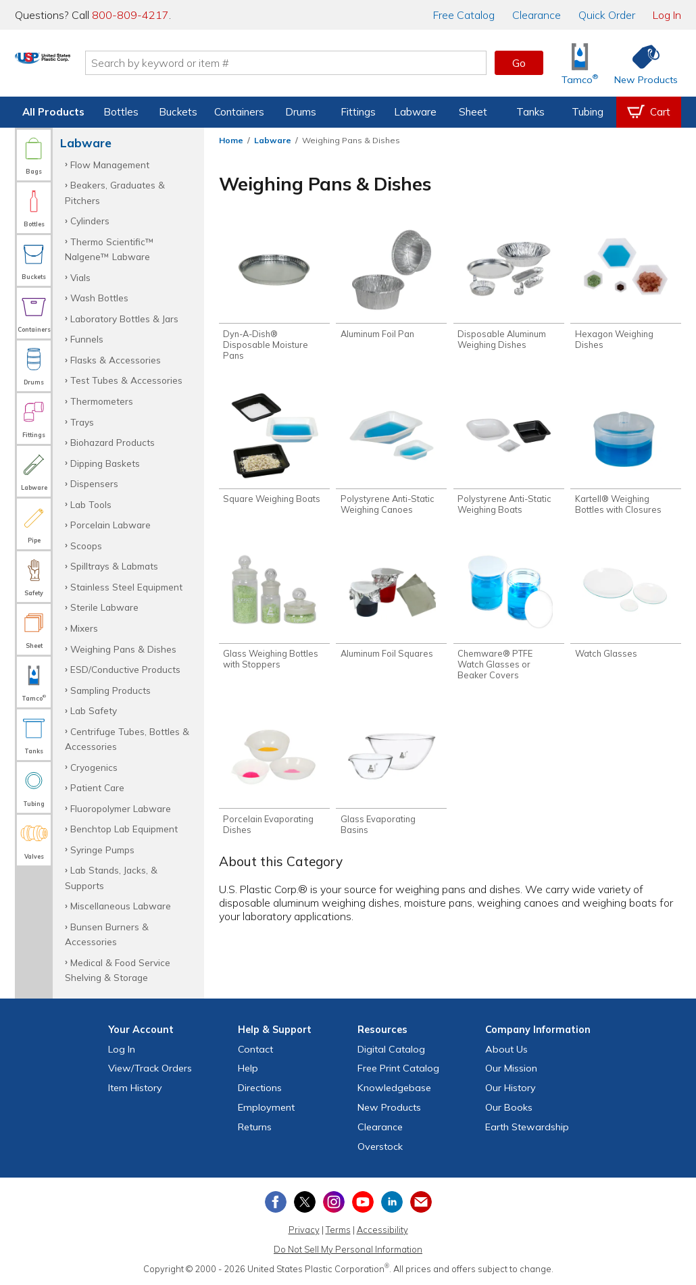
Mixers (84, 628)
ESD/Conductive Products (125, 669)
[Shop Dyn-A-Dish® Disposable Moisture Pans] (274, 295)
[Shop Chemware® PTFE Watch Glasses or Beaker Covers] (508, 619)
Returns (255, 1127)
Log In (667, 15)
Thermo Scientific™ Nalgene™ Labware (109, 249)
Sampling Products (110, 690)
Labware (415, 111)
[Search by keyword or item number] (338, 63)
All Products (53, 111)
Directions (260, 1088)
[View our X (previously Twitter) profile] (304, 1201)
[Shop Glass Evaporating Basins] (391, 782)
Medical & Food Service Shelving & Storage (117, 970)
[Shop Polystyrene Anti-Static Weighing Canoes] (391, 457)
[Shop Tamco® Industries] (579, 63)
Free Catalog (398, 1068)
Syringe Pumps (102, 849)
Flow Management (109, 164)
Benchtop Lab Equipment (124, 828)
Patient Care (97, 787)
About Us (506, 1049)
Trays (82, 422)
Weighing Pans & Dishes (123, 649)
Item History (135, 1088)
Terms (338, 1229)
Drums (300, 111)
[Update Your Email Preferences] (420, 1201)
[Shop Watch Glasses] (625, 609)
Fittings (358, 111)
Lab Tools (90, 504)
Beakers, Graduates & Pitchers (115, 192)
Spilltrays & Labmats (114, 566)
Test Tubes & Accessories (126, 380)
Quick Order (606, 15)
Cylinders (89, 220)
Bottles (121, 111)
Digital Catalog (391, 1049)
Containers (239, 111)
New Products (389, 1107)
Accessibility (382, 1229)
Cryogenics (94, 767)
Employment (266, 1107)
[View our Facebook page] (275, 1201)
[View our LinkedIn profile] (391, 1201)
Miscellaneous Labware (120, 905)
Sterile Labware (104, 607)
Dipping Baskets (105, 463)
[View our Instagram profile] (333, 1201)
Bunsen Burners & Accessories (107, 934)
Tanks (530, 111)
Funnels (86, 339)
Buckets (178, 111)
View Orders (150, 1068)
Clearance (536, 15)
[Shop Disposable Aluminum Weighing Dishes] (508, 289)
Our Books (508, 1107)
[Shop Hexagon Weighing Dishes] (625, 289)
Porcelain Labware (110, 524)
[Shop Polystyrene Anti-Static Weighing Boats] (508, 457)
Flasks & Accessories (115, 360)
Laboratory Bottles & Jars (124, 318)
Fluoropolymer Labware (120, 808)
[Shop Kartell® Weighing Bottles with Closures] (625, 457)
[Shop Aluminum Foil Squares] (391, 609)
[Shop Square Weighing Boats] (274, 452)
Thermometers (101, 401)
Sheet (473, 111)
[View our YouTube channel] (362, 1201)
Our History (510, 1088)
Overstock (380, 1146)
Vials (80, 277)
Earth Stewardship (527, 1127)
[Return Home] (94, 65)
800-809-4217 (130, 15)
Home (231, 140)
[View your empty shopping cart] (648, 112)
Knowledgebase (394, 1088)
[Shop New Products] (641, 63)
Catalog (464, 15)
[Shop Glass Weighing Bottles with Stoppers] (274, 614)
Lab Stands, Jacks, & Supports (111, 877)
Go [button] (519, 63)
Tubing (587, 111)
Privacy (304, 1229)
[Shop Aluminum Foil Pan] (391, 284)
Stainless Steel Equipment (126, 587)
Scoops (86, 545)
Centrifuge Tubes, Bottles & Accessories (127, 739)
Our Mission (511, 1068)
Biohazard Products (112, 442)
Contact (255, 1049)
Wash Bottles (99, 297)
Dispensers (94, 483)
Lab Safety (93, 710)
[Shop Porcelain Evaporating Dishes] (274, 782)
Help (248, 1068)
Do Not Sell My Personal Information (348, 1249)
